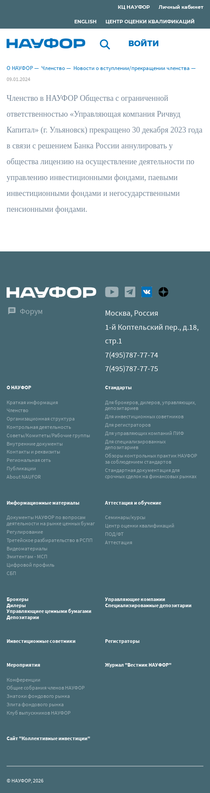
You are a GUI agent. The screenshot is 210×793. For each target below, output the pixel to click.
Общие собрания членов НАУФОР (46, 687)
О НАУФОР (20, 68)
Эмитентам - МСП (27, 556)
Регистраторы (122, 641)
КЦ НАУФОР (134, 7)
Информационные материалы (43, 502)
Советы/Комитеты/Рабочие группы (48, 435)
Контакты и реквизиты (33, 451)
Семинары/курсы (125, 517)
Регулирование (25, 531)
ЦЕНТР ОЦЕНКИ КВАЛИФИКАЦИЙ (150, 21)
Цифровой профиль (30, 564)
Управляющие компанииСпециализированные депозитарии (148, 602)
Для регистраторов (128, 424)
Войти (143, 43)
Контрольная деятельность (39, 427)
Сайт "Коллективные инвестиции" (48, 738)
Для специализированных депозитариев (135, 444)
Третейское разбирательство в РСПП (50, 540)
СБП (11, 573)
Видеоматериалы (27, 548)
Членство (53, 68)
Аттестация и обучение (133, 502)
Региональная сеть (29, 460)
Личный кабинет (181, 7)
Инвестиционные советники (41, 641)
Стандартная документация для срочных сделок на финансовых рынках (150, 473)
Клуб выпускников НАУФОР (39, 712)
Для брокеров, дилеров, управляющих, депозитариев (150, 405)
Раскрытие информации (52, 8)
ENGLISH (85, 21)
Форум (31, 311)
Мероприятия (23, 664)
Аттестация (118, 542)
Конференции (23, 679)
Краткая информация (32, 402)
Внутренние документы (35, 443)
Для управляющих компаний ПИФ (144, 433)
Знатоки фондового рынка (38, 696)
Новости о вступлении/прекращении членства (131, 68)
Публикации (21, 468)
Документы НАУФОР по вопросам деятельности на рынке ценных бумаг (51, 520)
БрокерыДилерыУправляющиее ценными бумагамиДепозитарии (49, 608)
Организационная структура (41, 418)
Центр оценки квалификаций (139, 525)
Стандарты (118, 387)
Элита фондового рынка (35, 704)
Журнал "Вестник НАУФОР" (138, 664)
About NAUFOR (24, 476)
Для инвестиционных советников (144, 416)
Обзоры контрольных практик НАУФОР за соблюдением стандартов (151, 458)
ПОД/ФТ (114, 534)
